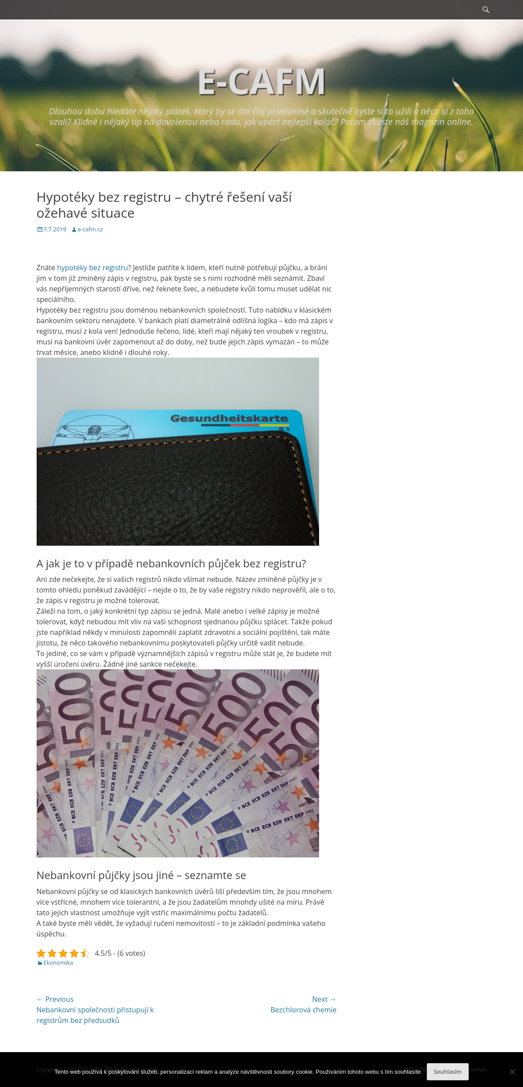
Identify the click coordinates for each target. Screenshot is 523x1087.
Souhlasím (448, 1072)
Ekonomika (58, 962)
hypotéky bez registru (92, 267)
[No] (512, 1071)
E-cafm (261, 80)
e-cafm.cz (90, 229)
